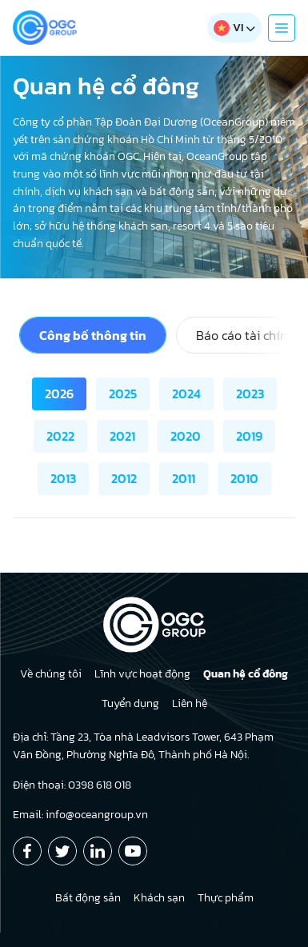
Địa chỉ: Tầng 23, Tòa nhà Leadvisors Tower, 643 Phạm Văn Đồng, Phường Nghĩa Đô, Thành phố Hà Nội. (143, 746)
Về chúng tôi (51, 673)
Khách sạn (159, 897)
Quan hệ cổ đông (245, 673)
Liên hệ (189, 703)
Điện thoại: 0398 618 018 (72, 785)
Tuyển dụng (130, 703)
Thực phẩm (226, 897)
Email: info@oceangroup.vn (80, 814)
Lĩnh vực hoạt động (142, 673)
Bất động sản (88, 897)
